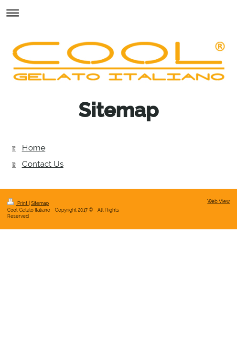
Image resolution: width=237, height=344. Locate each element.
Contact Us (43, 164)
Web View (218, 201)
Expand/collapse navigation (118, 12)
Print (18, 203)
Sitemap (40, 203)
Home (33, 147)
